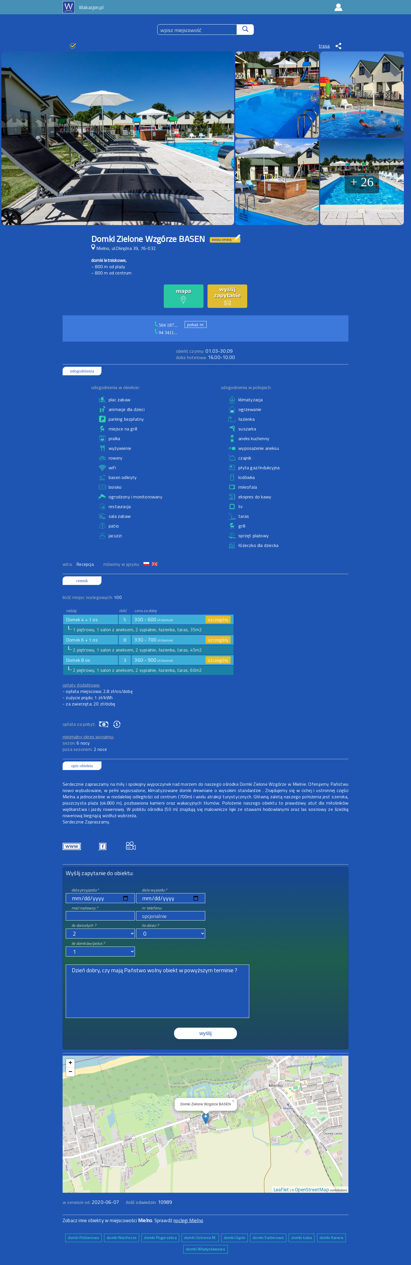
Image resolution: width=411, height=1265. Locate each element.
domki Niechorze (122, 1237)
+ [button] (70, 1063)
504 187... (168, 325)
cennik (82, 580)
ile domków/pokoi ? (88, 943)
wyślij (205, 1033)
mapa (206, 1058)
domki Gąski (234, 1237)
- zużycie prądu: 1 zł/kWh (88, 697)
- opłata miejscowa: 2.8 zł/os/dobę (98, 691)
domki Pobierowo (83, 1237)
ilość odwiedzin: (149, 1202)
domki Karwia (331, 1237)
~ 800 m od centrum (111, 272)
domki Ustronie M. (200, 1237)
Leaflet (281, 1189)
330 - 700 (153, 639)
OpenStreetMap (312, 1189)
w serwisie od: (77, 1202)
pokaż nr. (195, 324)
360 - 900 (153, 660)
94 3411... (168, 332)
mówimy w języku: (122, 564)
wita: (68, 564)
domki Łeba (301, 1237)
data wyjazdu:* (154, 890)
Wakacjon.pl (91, 7)
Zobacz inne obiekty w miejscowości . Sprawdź (118, 1220)
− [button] (70, 1072)
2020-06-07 (105, 1202)
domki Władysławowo (205, 1249)
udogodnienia (82, 371)
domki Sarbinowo (268, 1237)
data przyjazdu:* (85, 890)
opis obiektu (82, 765)
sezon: (76, 742)
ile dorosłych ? (83, 925)
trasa (324, 46)
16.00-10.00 (205, 357)
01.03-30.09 (204, 351)
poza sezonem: (85, 749)
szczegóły (218, 619)
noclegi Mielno (188, 1220)
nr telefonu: (152, 908)
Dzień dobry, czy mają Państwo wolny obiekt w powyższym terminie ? (157, 991)
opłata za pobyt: (79, 724)
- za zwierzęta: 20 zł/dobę (89, 703)
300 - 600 (153, 619)
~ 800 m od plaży (108, 266)
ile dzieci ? (150, 925)
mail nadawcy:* (84, 908)
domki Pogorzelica (160, 1237)
